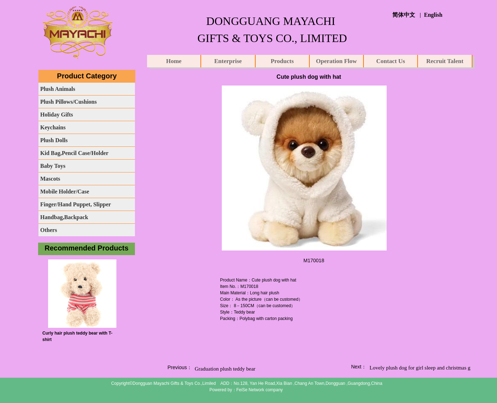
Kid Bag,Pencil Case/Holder (74, 153)
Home (173, 61)
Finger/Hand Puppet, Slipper (75, 204)
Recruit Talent (444, 61)
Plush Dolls (54, 140)
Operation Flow (336, 61)
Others (48, 230)
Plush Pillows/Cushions (68, 102)
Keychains (53, 127)
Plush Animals (57, 89)
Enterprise (228, 61)
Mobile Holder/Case (64, 191)
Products (282, 61)
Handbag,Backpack (64, 217)
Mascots (50, 179)
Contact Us (390, 61)
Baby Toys (53, 166)
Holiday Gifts (56, 115)
